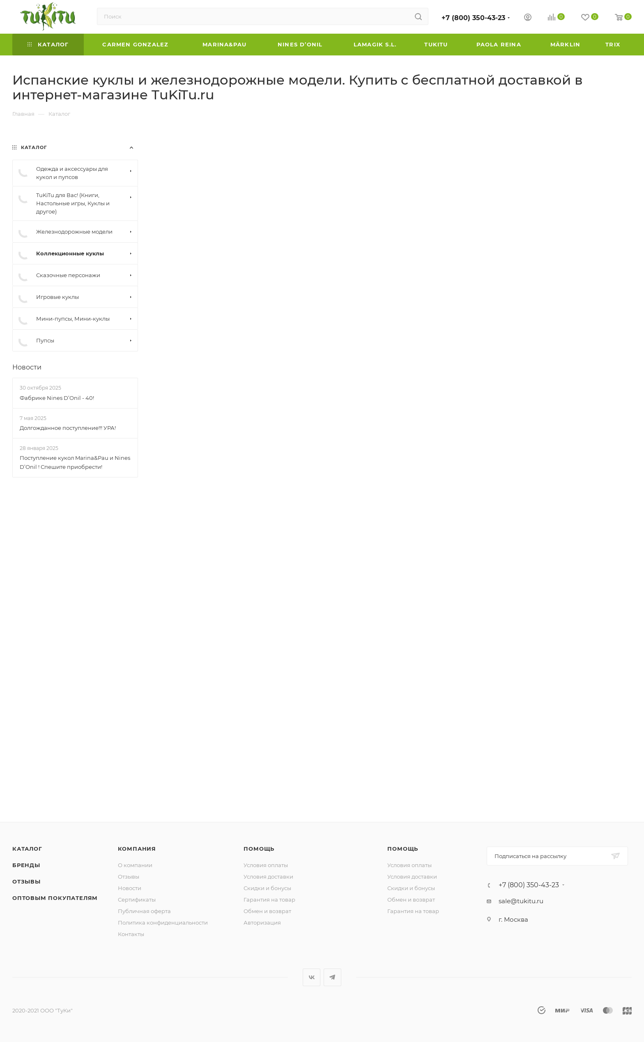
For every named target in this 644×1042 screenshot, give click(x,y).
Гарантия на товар (269, 899)
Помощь (259, 848)
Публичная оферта (144, 911)
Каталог (27, 848)
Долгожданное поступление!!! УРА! (68, 428)
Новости (26, 367)
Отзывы (26, 881)
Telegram (332, 977)
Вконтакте (311, 977)
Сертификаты (137, 899)
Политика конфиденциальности (163, 922)
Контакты (131, 934)
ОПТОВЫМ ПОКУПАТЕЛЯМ (55, 898)
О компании (135, 865)
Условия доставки (268, 876)
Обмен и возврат (267, 911)
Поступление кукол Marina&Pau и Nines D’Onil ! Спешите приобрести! (75, 462)
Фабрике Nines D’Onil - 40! (57, 398)
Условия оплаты (266, 865)
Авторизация (262, 922)
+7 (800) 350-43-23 (473, 18)
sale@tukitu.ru (521, 901)
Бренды (26, 865)
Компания (137, 848)
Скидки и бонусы (267, 888)
